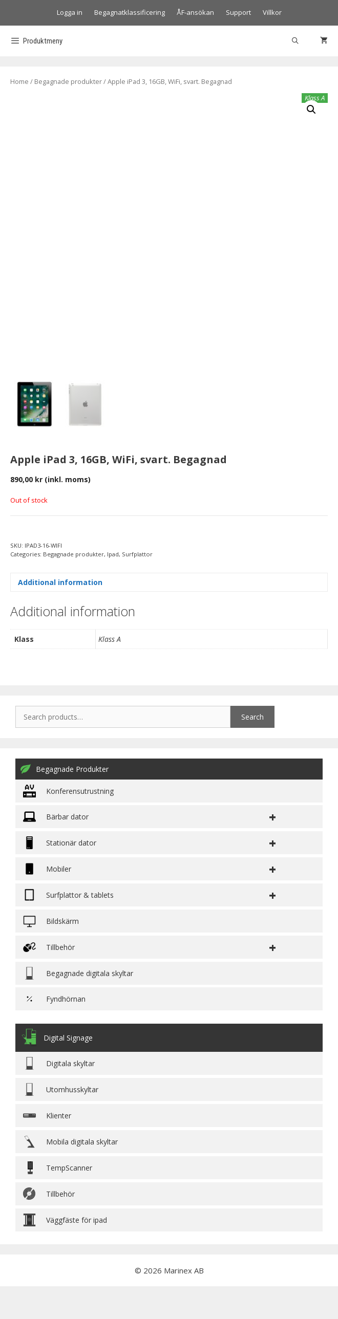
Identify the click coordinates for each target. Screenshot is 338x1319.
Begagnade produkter (68, 81)
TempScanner (57, 1200)
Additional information (60, 615)
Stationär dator (59, 875)
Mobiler (47, 901)
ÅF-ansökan (195, 12)
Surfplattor (137, 586)
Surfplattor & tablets (68, 927)
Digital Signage (56, 1070)
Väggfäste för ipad (65, 1252)
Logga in (69, 12)
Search (252, 749)
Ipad (113, 586)
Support (238, 12)
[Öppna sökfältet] (295, 41)
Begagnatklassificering (129, 12)
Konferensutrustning (68, 823)
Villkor (272, 12)
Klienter (47, 1147)
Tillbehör (49, 1226)
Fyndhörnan (54, 1031)
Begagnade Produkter (64, 801)
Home (19, 81)
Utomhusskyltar (60, 1121)
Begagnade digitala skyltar (78, 1005)
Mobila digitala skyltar (70, 1173)
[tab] (169, 615)
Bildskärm (51, 953)
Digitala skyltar (59, 1095)
